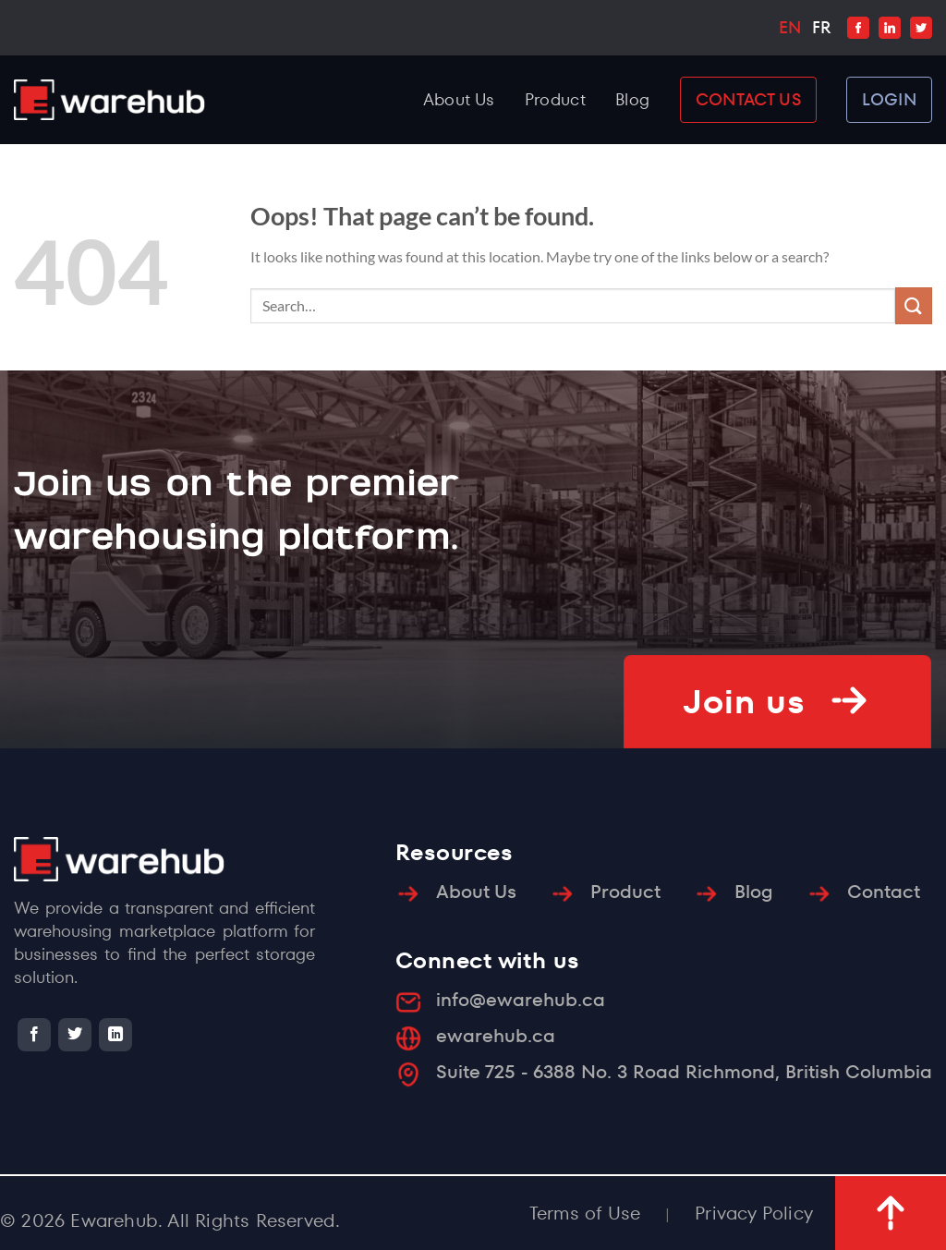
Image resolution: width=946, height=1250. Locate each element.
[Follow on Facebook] (34, 1034)
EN (790, 27)
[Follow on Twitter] (74, 1034)
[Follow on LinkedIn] (115, 1034)
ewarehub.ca (495, 1036)
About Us (459, 99)
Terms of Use (584, 1213)
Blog (632, 99)
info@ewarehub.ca (520, 1000)
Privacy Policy (754, 1213)
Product (556, 99)
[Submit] (913, 305)
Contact (883, 891)
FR (821, 27)
